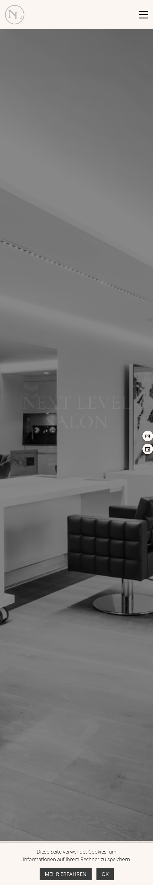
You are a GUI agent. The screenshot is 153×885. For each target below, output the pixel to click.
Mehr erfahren (65, 873)
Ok (105, 873)
